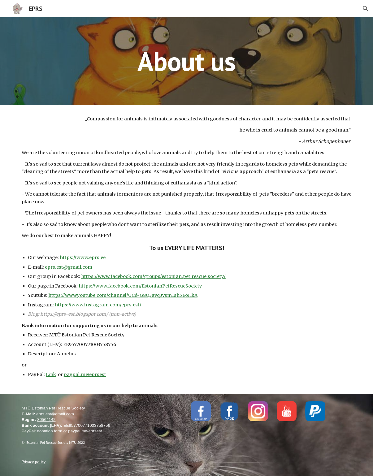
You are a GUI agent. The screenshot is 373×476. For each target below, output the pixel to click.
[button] (365, 8)
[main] (186, 61)
